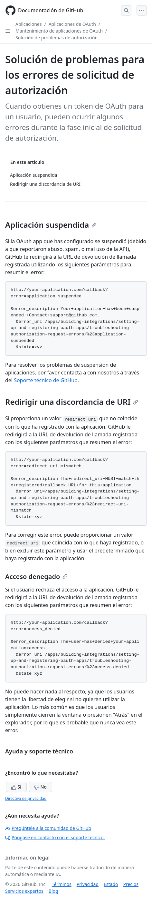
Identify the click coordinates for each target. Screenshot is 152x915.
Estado (111, 884)
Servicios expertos (24, 891)
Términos (61, 884)
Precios (130, 884)
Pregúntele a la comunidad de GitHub (48, 828)
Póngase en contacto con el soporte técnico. (55, 837)
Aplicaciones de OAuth (72, 24)
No (40, 787)
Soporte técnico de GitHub (46, 380)
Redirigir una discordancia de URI (71, 401)
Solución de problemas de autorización (56, 38)
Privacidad (88, 884)
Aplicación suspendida (51, 224)
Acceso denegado (36, 576)
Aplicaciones (28, 24)
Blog (53, 891)
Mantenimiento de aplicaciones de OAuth (59, 31)
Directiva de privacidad (25, 798)
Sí (16, 787)
